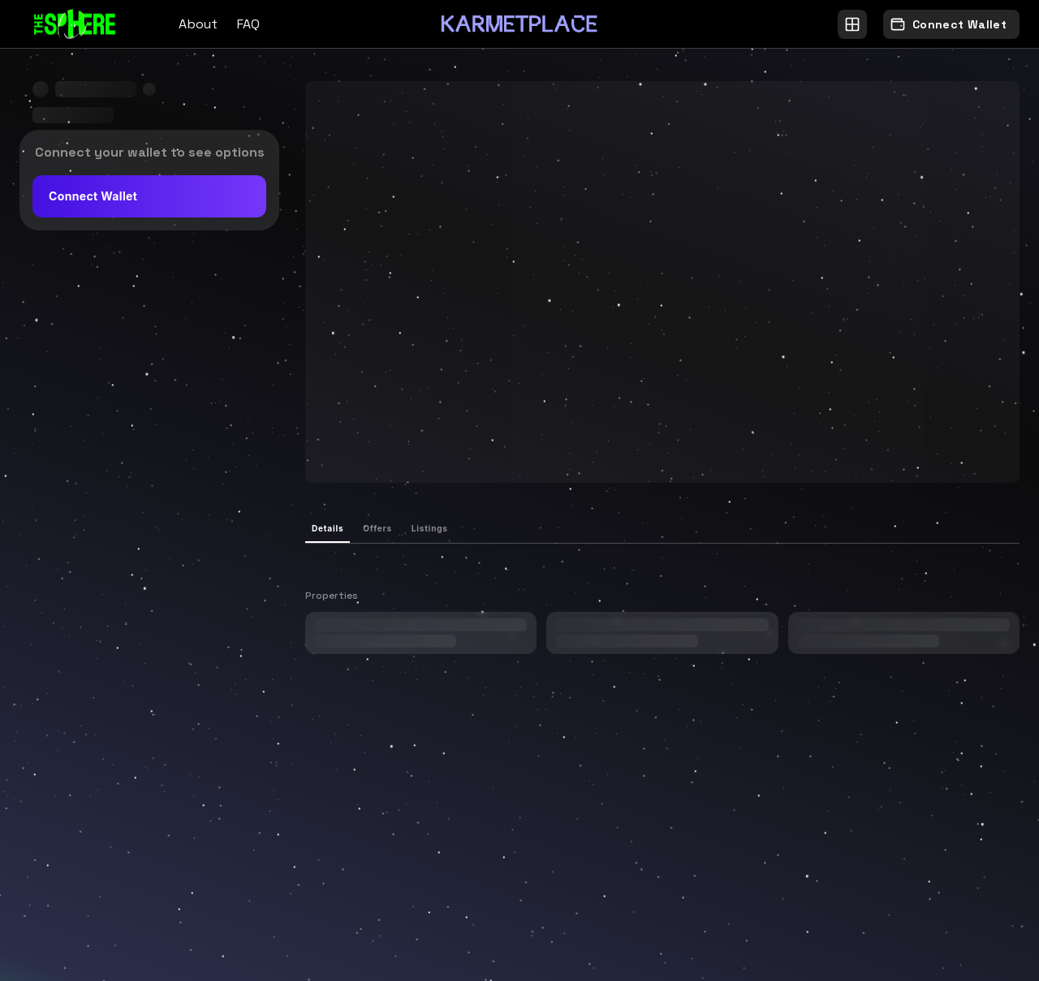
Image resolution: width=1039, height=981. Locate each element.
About (198, 23)
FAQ (248, 23)
